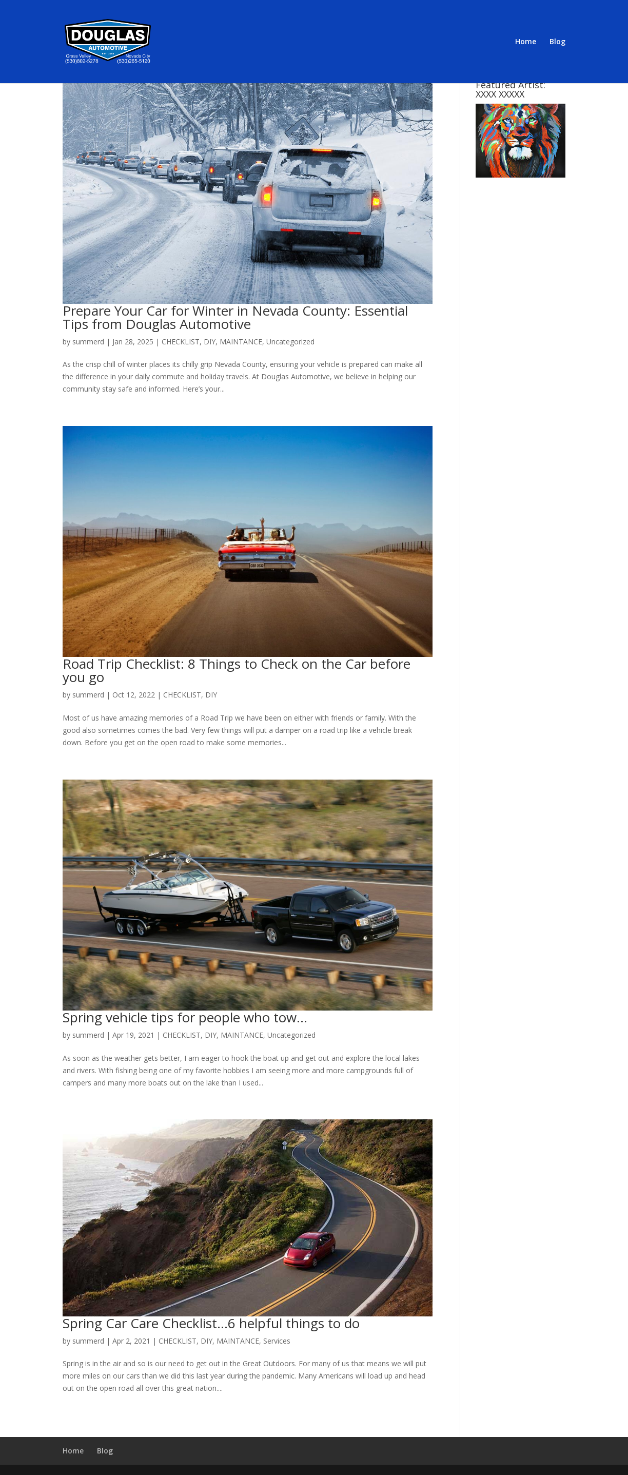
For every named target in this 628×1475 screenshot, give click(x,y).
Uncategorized (290, 341)
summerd (88, 341)
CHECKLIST (181, 341)
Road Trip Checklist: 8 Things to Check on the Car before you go (236, 670)
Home (525, 42)
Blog (557, 42)
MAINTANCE (241, 341)
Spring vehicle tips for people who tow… (185, 1017)
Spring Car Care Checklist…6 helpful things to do (211, 1323)
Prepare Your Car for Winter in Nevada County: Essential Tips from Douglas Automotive (235, 317)
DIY (209, 341)
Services (276, 1341)
